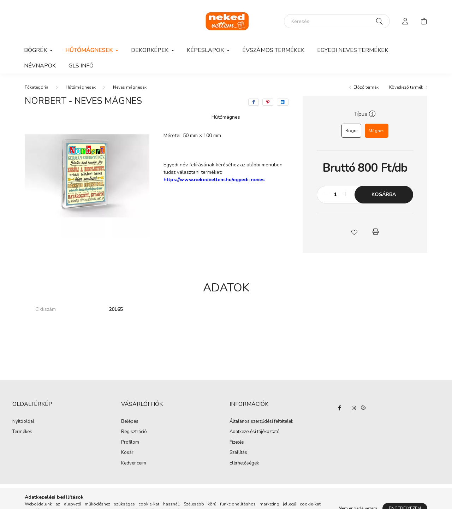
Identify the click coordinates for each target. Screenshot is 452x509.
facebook (340, 408)
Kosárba (383, 194)
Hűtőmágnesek (81, 87)
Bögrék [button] (36, 50)
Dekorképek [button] (150, 50)
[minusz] (326, 194)
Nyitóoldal (23, 422)
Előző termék (366, 87)
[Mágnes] (376, 131)
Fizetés (237, 442)
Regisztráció (134, 432)
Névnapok (40, 66)
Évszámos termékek (273, 50)
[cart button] (424, 21)
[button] (354, 232)
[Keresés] (337, 21)
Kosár (127, 453)
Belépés (129, 422)
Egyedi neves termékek (352, 50)
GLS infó (81, 66)
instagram (354, 408)
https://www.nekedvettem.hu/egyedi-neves (213, 179)
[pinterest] (267, 102)
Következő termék (406, 87)
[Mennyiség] (335, 194)
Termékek (22, 432)
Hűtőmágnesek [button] (89, 50)
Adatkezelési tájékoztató (255, 431)
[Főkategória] (36, 87)
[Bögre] (351, 131)
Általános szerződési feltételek (261, 421)
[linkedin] (283, 102)
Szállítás (238, 452)
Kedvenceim (133, 463)
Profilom (130, 442)
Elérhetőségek (244, 463)
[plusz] (345, 194)
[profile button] (405, 21)
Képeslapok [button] (206, 50)
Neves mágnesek (130, 87)
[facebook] (253, 102)
